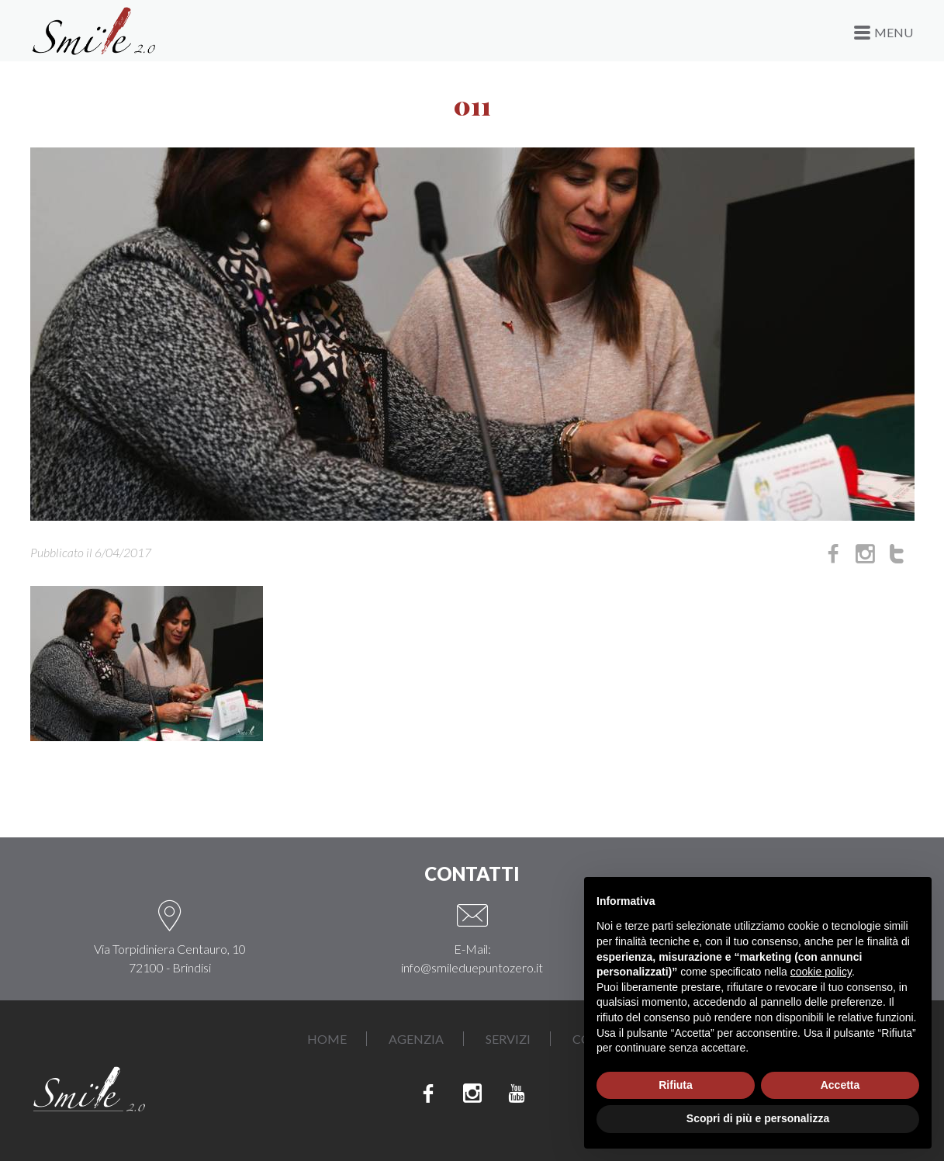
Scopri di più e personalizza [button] (757, 1118)
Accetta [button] (840, 1085)
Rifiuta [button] (676, 1085)
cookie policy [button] (821, 971)
